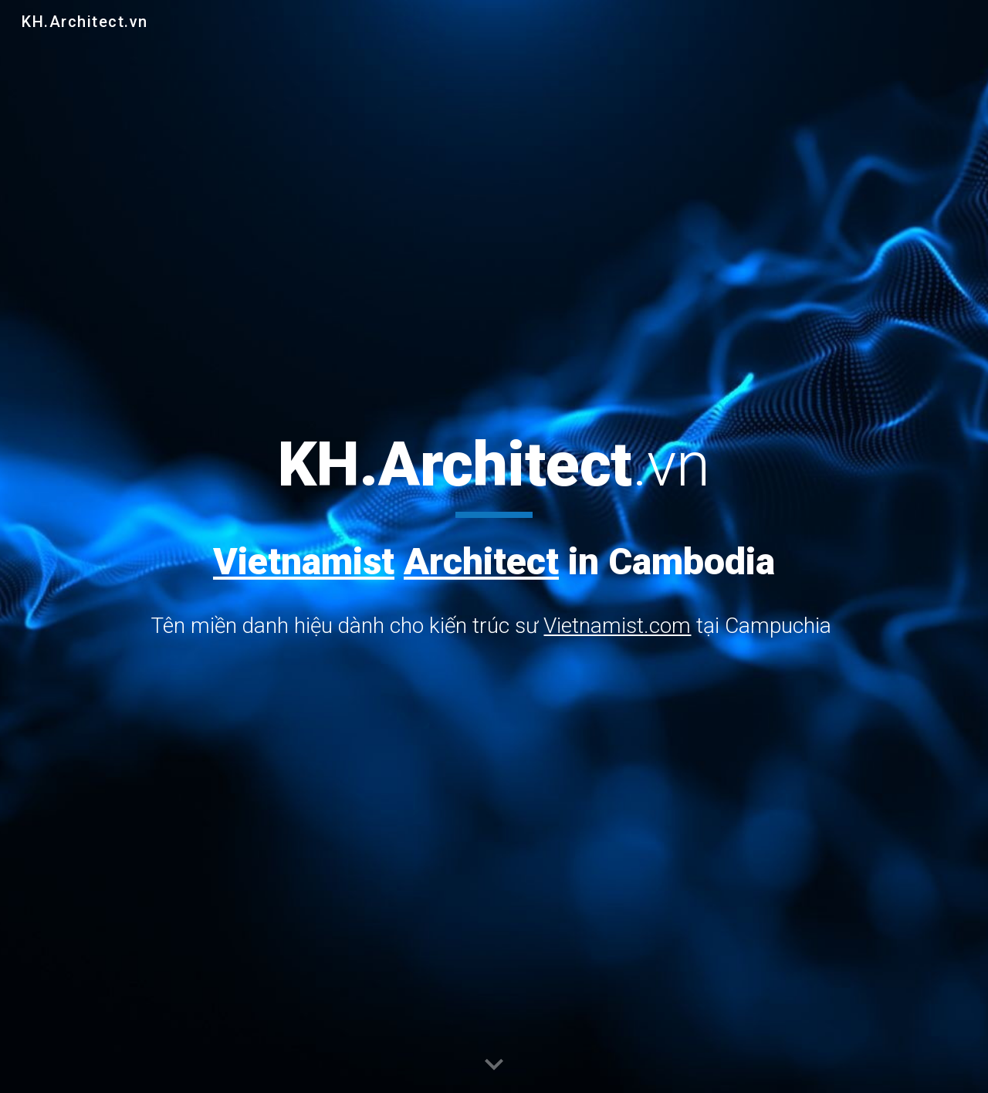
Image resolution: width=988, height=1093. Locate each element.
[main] (493, 535)
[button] (494, 1065)
